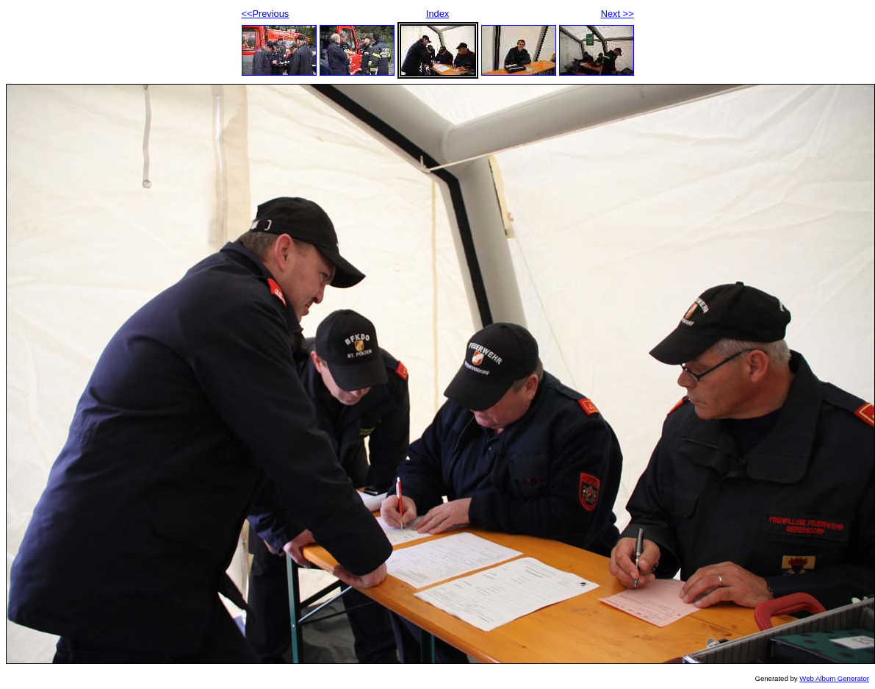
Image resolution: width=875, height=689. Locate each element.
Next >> (617, 13)
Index (437, 13)
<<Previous (265, 13)
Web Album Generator (834, 678)
